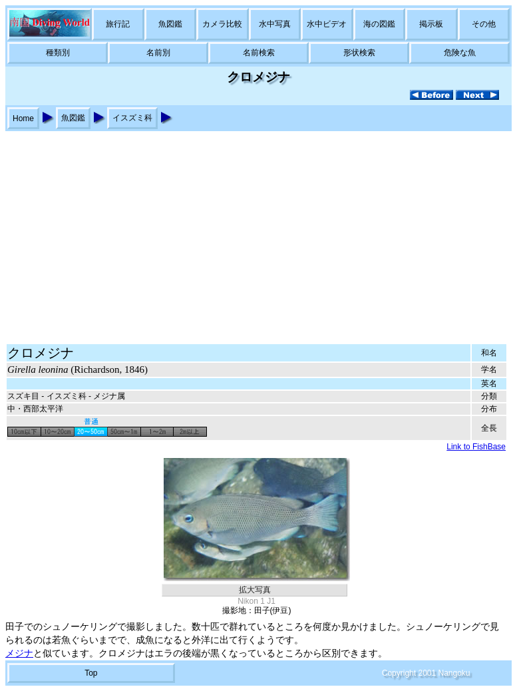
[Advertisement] (256, 231)
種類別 (58, 52)
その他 (484, 24)
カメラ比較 (222, 24)
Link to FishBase (476, 446)
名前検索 (259, 52)
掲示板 (431, 24)
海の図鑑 (379, 24)
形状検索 (359, 52)
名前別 (158, 52)
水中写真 (275, 24)
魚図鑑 (170, 24)
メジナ (19, 653)
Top (91, 673)
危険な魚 (460, 52)
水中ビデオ (327, 24)
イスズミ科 (132, 117)
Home (23, 118)
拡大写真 (255, 589)
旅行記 (118, 24)
